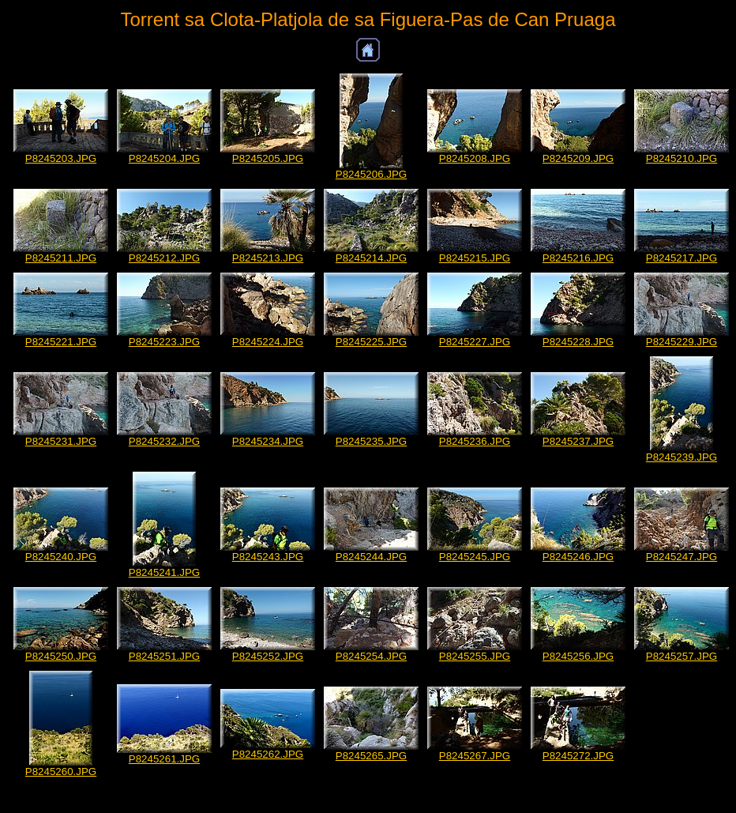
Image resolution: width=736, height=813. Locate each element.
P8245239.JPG (681, 457)
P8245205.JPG (267, 158)
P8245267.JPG (474, 756)
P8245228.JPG (578, 342)
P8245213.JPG (267, 258)
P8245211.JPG (60, 258)
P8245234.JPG (267, 441)
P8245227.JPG (474, 342)
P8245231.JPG (60, 441)
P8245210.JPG (681, 158)
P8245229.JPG (681, 342)
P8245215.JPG (474, 258)
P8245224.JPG (267, 342)
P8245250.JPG (60, 656)
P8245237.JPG (578, 441)
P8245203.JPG (60, 158)
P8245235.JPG (371, 441)
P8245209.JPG (578, 158)
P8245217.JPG (681, 258)
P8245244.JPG (371, 557)
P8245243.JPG (267, 557)
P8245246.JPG (578, 557)
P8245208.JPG (474, 158)
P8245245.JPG (474, 557)
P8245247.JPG (681, 557)
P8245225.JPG (371, 342)
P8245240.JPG (60, 557)
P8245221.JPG (60, 342)
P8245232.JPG (164, 441)
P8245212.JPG (164, 258)
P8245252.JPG (267, 656)
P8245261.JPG (164, 759)
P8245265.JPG (371, 756)
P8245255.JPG (474, 656)
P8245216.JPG (578, 258)
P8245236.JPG (474, 441)
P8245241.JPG (164, 572)
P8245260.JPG (60, 771)
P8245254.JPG (371, 656)
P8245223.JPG (164, 342)
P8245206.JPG (371, 174)
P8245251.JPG (164, 656)
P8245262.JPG (267, 754)
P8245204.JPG (164, 158)
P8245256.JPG (578, 656)
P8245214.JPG (371, 258)
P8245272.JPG (578, 756)
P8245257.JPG (681, 656)
